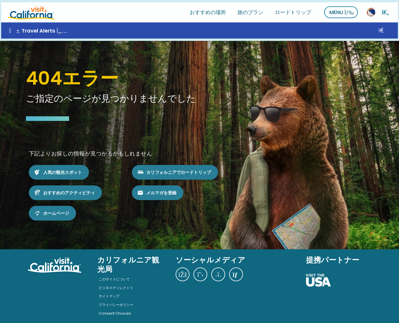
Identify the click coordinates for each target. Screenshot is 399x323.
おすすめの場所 (209, 10)
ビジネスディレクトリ (116, 282)
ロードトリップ (294, 10)
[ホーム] (30, 10)
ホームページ (56, 208)
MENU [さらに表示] (342, 10)
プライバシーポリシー (116, 300)
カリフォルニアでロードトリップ (178, 167)
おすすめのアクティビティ (69, 188)
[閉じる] (388, 28)
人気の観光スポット (62, 167)
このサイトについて (114, 274)
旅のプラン (252, 10)
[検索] (386, 10)
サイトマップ (109, 291)
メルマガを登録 (161, 188)
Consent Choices (115, 308)
